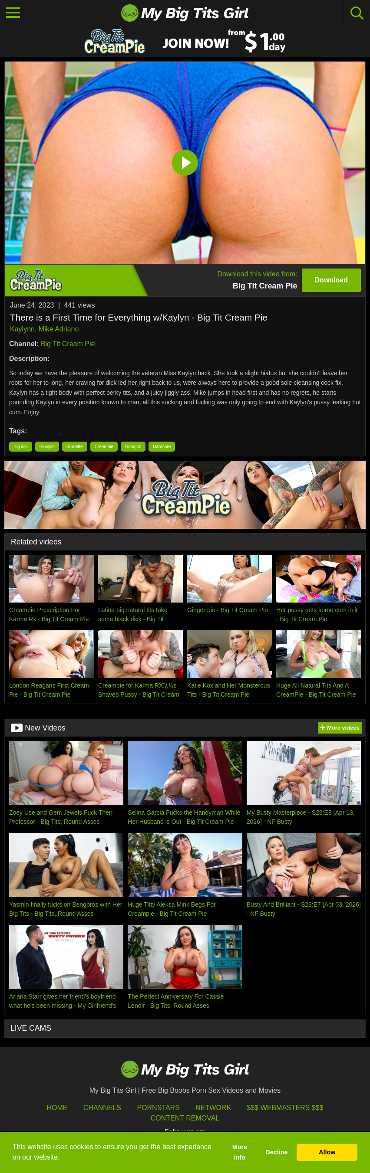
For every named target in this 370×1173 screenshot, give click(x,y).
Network (213, 1107)
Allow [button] (327, 1152)
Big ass (20, 446)
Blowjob (47, 446)
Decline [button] (276, 1152)
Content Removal (185, 1118)
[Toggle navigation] (13, 13)
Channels (102, 1107)
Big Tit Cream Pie (68, 343)
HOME (56, 1107)
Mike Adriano (59, 329)
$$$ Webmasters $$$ (285, 1107)
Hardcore (162, 446)
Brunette (74, 446)
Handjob (133, 446)
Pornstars (158, 1107)
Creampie (104, 446)
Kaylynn (22, 329)
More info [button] (239, 1152)
